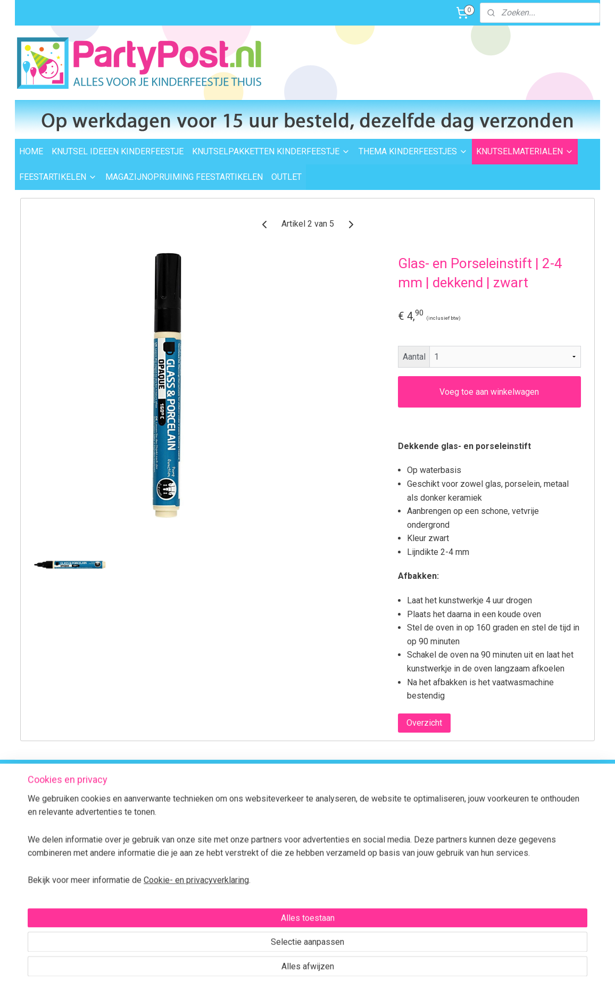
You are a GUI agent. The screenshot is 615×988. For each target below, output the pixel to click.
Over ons (152, 890)
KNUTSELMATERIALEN (525, 151)
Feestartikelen (278, 842)
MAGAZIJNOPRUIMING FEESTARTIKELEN (184, 177)
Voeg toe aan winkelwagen (489, 392)
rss (287, 968)
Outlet (264, 855)
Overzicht (424, 723)
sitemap (266, 968)
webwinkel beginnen (325, 968)
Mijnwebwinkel (416, 968)
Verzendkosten (163, 807)
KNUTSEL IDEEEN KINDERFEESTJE (118, 151)
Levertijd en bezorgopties (179, 819)
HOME (31, 151)
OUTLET (286, 177)
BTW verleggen (162, 879)
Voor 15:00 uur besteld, (409, 787)
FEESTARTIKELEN (58, 177)
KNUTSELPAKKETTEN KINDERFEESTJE (271, 151)
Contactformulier (541, 869)
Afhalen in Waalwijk (170, 831)
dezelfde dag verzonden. (413, 798)
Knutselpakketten (283, 819)
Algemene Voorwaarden (178, 902)
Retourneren (158, 855)
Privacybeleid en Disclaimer (183, 914)
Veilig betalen (159, 842)
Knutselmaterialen (285, 831)
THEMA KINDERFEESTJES (413, 151)
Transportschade (166, 866)
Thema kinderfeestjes (291, 807)
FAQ (261, 879)
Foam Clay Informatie (290, 866)
